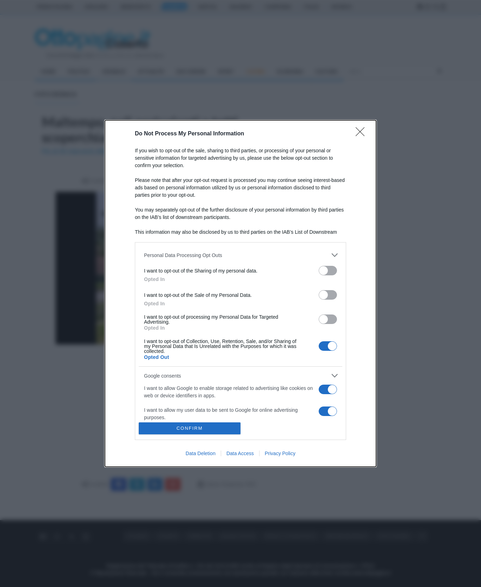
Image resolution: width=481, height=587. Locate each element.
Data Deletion (200, 453)
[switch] (328, 270)
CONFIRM (189, 428)
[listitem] (240, 255)
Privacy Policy (280, 453)
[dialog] (240, 293)
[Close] (362, 134)
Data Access (240, 453)
